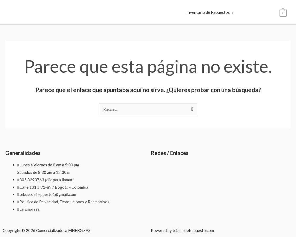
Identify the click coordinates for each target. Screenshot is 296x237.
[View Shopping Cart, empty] (283, 12)
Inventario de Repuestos (208, 12)
